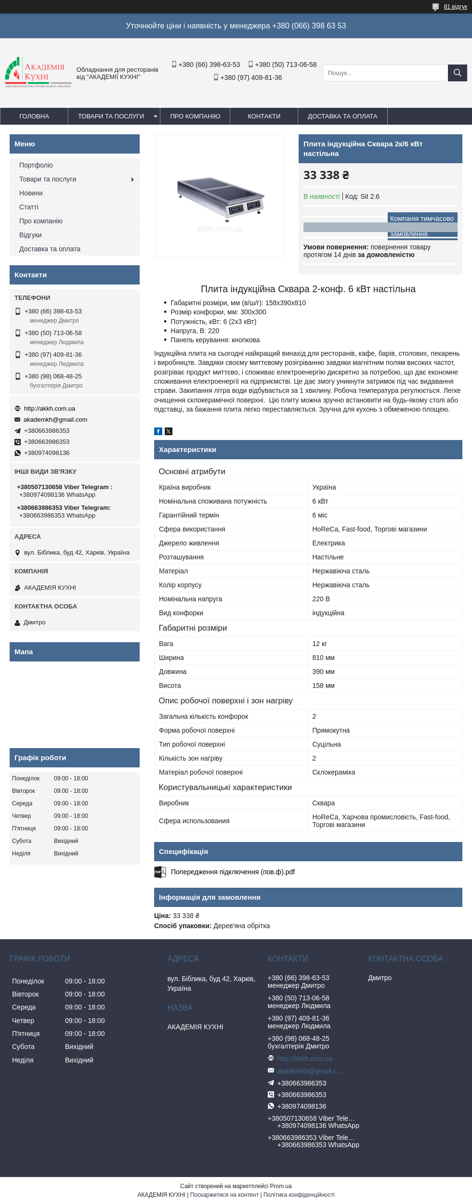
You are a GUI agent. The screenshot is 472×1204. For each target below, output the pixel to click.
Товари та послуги (111, 116)
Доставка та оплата (342, 116)
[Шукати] (457, 73)
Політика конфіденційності (299, 1194)
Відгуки (30, 235)
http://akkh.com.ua (49, 408)
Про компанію (195, 116)
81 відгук (455, 6)
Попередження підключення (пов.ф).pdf (233, 872)
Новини (31, 193)
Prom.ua (281, 1186)
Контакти (264, 116)
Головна (34, 116)
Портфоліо (36, 165)
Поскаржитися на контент (224, 1194)
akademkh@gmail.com (55, 419)
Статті (29, 207)
